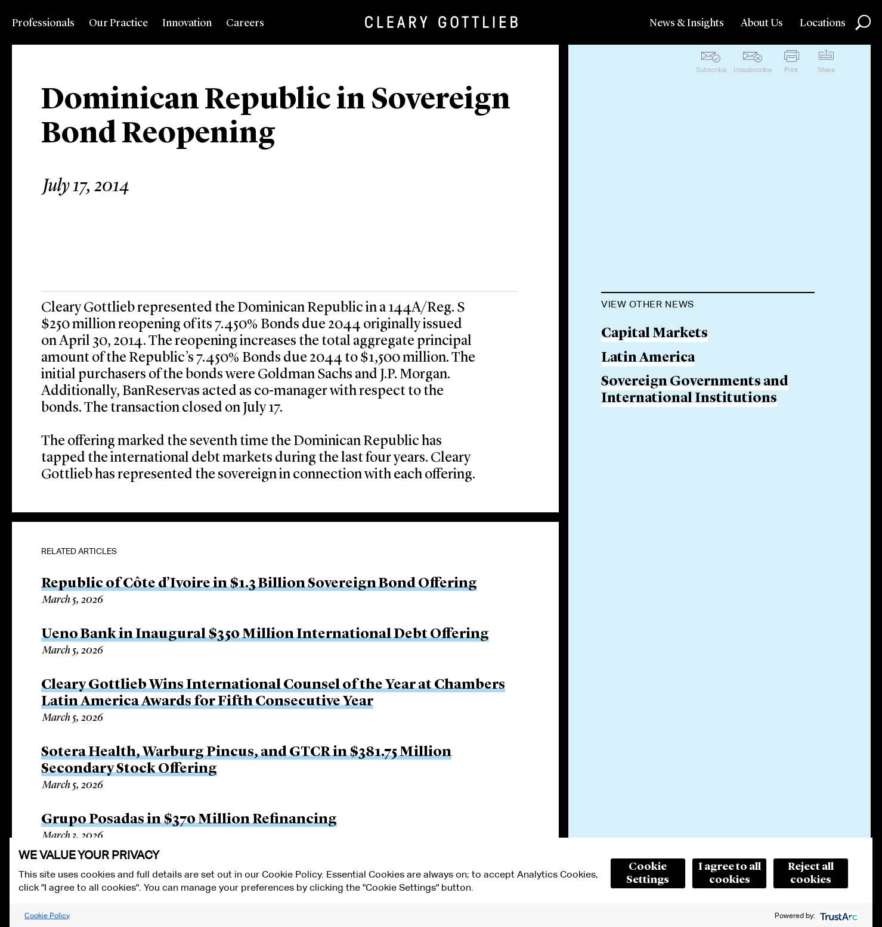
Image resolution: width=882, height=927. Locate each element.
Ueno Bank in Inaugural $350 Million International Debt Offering (265, 634)
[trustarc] (837, 915)
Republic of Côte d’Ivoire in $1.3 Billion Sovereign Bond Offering (259, 584)
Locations (823, 23)
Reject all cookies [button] (811, 873)
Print (791, 70)
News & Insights (686, 23)
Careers (245, 23)
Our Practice (118, 23)
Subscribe (711, 70)
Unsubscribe (753, 70)
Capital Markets (654, 334)
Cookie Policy (47, 915)
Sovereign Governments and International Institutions (694, 390)
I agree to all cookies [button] (729, 873)
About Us (762, 23)
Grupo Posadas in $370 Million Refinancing (189, 820)
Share (826, 70)
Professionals (43, 23)
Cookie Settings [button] (647, 873)
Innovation (187, 23)
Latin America (648, 358)
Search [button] (863, 22)
